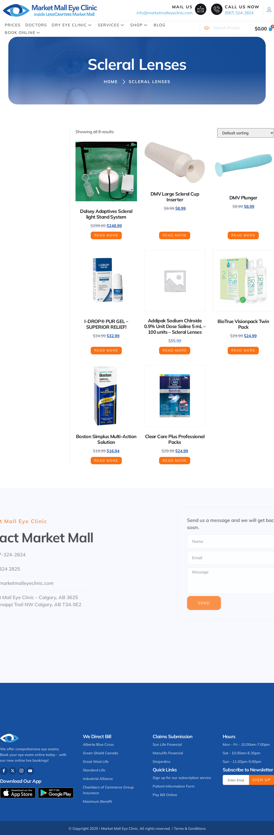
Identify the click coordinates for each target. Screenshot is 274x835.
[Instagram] (21, 771)
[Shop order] (245, 133)
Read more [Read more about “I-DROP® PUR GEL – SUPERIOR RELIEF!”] (106, 350)
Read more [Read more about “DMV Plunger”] (243, 235)
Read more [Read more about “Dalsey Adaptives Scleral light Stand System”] (106, 235)
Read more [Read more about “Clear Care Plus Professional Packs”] (175, 460)
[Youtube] (30, 771)
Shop (138, 25)
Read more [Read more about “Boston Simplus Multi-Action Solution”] (106, 460)
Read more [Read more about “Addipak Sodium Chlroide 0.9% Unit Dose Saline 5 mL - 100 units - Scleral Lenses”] (175, 350)
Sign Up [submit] (261, 779)
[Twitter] (13, 771)
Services (111, 25)
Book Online (22, 32)
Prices (13, 25)
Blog (160, 25)
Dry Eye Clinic (72, 25)
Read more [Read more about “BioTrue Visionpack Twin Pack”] (243, 350)
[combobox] (225, 27)
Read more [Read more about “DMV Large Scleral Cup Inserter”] (175, 235)
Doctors (36, 25)
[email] (236, 780)
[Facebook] (4, 771)
